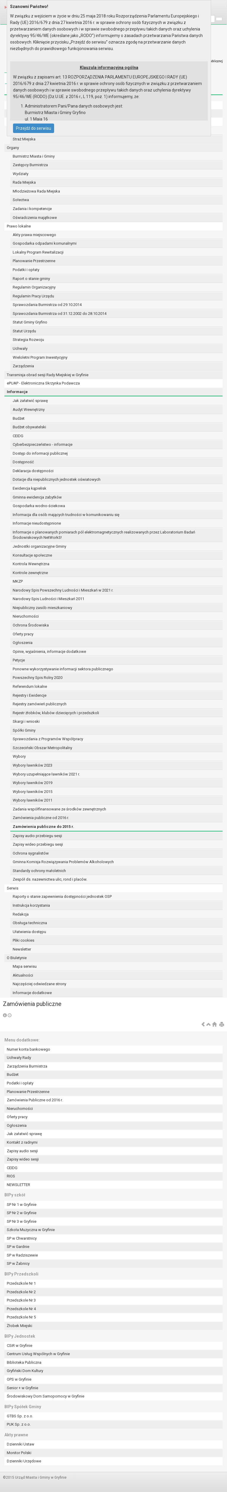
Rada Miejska (24, 182)
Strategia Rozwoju (28, 339)
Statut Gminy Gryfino (30, 322)
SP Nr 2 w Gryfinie (21, 1213)
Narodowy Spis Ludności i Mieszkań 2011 (48, 599)
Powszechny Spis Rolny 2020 (37, 677)
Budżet (19, 418)
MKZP (18, 581)
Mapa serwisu (25, 966)
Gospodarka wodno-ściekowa (39, 506)
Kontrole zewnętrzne (30, 572)
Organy (13, 147)
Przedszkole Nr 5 (21, 1317)
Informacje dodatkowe (32, 993)
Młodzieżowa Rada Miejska (36, 191)
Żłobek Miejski (19, 1325)
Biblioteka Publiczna (24, 1362)
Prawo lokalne (19, 226)
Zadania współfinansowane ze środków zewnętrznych (59, 809)
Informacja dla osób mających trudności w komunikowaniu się (66, 514)
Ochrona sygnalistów (31, 853)
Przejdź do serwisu (33, 128)
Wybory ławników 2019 (32, 783)
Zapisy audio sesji (22, 1151)
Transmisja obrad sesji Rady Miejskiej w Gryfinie (47, 375)
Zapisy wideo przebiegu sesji (38, 844)
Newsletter (22, 949)
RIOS (11, 1176)
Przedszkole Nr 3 (21, 1300)
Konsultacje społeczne (32, 555)
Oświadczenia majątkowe (35, 217)
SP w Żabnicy (18, 1263)
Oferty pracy (23, 634)
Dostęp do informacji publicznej (40, 453)
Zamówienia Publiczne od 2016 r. (35, 1100)
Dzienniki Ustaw (20, 1444)
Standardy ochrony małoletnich (39, 870)
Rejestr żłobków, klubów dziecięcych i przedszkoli (56, 713)
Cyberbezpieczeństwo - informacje (42, 444)
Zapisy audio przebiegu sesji (37, 836)
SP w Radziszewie (22, 1255)
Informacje (17, 392)
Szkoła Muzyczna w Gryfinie (31, 1229)
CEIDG (18, 436)
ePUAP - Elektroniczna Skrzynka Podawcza (43, 383)
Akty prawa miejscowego (34, 235)
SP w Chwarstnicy (22, 1238)
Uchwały (20, 348)
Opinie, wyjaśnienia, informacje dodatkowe (49, 651)
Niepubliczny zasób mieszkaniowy (42, 607)
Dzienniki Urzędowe (24, 1461)
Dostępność (23, 462)
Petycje (19, 660)
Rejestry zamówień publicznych (40, 704)
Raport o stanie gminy (31, 278)
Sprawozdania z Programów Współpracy (48, 739)
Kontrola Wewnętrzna (31, 564)
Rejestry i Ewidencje (29, 695)
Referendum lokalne (30, 686)
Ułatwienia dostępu (29, 932)
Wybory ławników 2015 (32, 791)
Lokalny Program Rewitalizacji (38, 252)
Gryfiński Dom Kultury (25, 1370)
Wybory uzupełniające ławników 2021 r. (46, 774)
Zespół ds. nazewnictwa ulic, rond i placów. (50, 879)
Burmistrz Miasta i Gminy (34, 156)
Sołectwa (21, 200)
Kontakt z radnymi (22, 1142)
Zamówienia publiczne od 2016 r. (41, 817)
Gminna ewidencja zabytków (37, 497)
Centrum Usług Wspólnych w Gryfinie (38, 1354)
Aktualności (23, 975)
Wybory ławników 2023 (32, 765)
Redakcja (21, 914)
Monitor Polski (19, 1453)
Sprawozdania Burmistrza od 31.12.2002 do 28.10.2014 (59, 313)
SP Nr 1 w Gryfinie (21, 1204)
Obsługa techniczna (30, 923)
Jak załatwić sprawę (30, 400)
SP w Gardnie (18, 1246)
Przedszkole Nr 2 (21, 1292)
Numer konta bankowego (28, 1049)
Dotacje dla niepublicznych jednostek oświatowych (56, 479)
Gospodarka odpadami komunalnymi (45, 243)
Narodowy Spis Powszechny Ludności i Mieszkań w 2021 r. (63, 590)
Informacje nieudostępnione (37, 523)
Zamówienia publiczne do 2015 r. (43, 826)
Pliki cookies (23, 940)
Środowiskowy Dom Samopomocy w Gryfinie (45, 1396)
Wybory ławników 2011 (32, 800)
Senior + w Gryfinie (22, 1388)
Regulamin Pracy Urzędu (33, 296)
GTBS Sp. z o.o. (20, 1416)
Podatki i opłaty (26, 269)
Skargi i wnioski (26, 721)
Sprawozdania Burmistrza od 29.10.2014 (47, 304)
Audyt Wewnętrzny (29, 409)
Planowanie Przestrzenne (34, 261)
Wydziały (20, 174)
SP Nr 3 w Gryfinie (21, 1221)
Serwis (12, 888)
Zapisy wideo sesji (23, 1159)
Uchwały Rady (19, 1057)
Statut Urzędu (24, 331)
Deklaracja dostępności (33, 471)
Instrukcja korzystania (31, 905)
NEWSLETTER (18, 1184)
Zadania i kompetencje (32, 208)
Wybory (19, 756)
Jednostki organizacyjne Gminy (39, 546)
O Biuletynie (17, 958)
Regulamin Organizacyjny (34, 287)
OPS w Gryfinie (19, 1379)
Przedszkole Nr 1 (21, 1283)
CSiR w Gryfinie (19, 1345)
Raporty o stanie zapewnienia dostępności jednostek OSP (62, 896)
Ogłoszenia (23, 642)
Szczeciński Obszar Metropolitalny (42, 748)
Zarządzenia (23, 366)
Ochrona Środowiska (31, 625)
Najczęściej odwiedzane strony (39, 984)
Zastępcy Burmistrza (30, 165)
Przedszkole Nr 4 (21, 1309)
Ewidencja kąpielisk (29, 488)
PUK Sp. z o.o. (19, 1424)
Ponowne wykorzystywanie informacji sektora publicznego (63, 669)
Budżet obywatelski (29, 427)
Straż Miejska (24, 139)
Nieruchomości (26, 616)
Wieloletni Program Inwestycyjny (40, 357)
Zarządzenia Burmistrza (27, 1066)
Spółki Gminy (24, 730)
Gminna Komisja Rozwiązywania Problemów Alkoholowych (63, 862)
